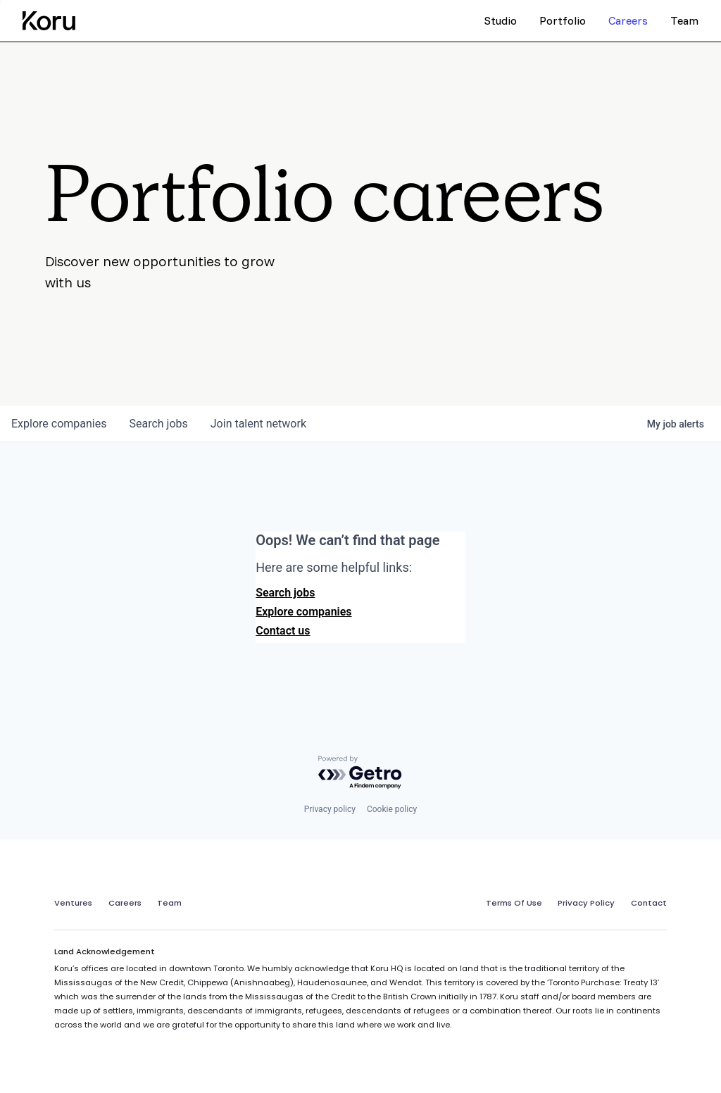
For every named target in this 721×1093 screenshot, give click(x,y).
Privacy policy (330, 809)
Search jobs (285, 592)
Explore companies (303, 611)
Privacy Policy (586, 902)
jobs (158, 423)
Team (169, 902)
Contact (649, 902)
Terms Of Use (514, 902)
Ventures (73, 902)
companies (58, 423)
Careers (125, 902)
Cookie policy (392, 809)
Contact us (283, 630)
